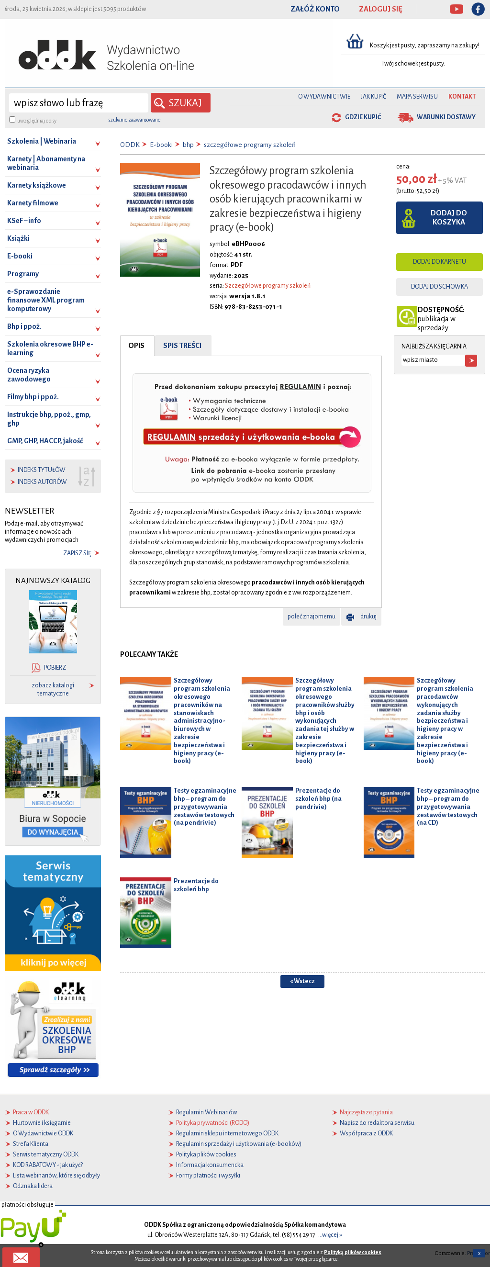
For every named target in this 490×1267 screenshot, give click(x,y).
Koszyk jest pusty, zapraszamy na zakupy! (425, 45)
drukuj (368, 616)
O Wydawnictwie (324, 96)
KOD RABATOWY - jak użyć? (48, 1165)
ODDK (130, 144)
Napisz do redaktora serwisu (377, 1123)
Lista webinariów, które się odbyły (56, 1175)
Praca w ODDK (31, 1112)
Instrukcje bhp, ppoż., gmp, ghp (49, 419)
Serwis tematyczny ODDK (45, 1154)
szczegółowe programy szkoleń (250, 144)
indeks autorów (42, 482)
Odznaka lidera (33, 1186)
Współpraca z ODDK (366, 1133)
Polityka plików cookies (206, 1154)
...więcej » (330, 1235)
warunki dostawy (446, 117)
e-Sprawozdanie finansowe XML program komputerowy (46, 300)
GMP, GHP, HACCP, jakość (45, 441)
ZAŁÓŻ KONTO (315, 9)
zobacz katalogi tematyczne (53, 689)
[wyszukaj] (78, 102)
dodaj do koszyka (449, 217)
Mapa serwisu (417, 96)
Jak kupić (373, 96)
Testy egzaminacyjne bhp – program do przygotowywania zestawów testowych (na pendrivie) (205, 806)
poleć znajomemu (311, 616)
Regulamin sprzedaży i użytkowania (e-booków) (238, 1144)
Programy (23, 274)
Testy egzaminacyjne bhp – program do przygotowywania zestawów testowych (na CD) (448, 806)
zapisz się (77, 553)
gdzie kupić (363, 117)
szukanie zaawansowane (134, 120)
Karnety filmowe (32, 203)
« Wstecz (302, 981)
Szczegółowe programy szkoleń (268, 285)
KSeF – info (24, 220)
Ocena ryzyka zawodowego (29, 375)
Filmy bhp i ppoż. (33, 397)
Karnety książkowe (36, 185)
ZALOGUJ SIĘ (380, 9)
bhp (188, 144)
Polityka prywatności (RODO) (212, 1123)
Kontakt (462, 96)
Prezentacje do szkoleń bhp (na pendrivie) (318, 798)
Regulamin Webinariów (206, 1112)
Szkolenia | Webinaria (41, 141)
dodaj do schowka (439, 286)
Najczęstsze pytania (366, 1112)
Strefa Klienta (30, 1144)
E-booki (20, 256)
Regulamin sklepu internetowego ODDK (227, 1133)
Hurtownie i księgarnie (42, 1123)
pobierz (55, 667)
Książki (18, 238)
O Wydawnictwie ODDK (43, 1133)
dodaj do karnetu (439, 261)
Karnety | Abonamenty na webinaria (46, 163)
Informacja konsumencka (210, 1165)
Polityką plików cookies (352, 1252)
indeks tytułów (42, 470)
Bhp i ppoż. (24, 326)
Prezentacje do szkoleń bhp (196, 884)
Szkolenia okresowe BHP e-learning (50, 348)
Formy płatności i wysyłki (208, 1175)
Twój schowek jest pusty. (413, 63)
